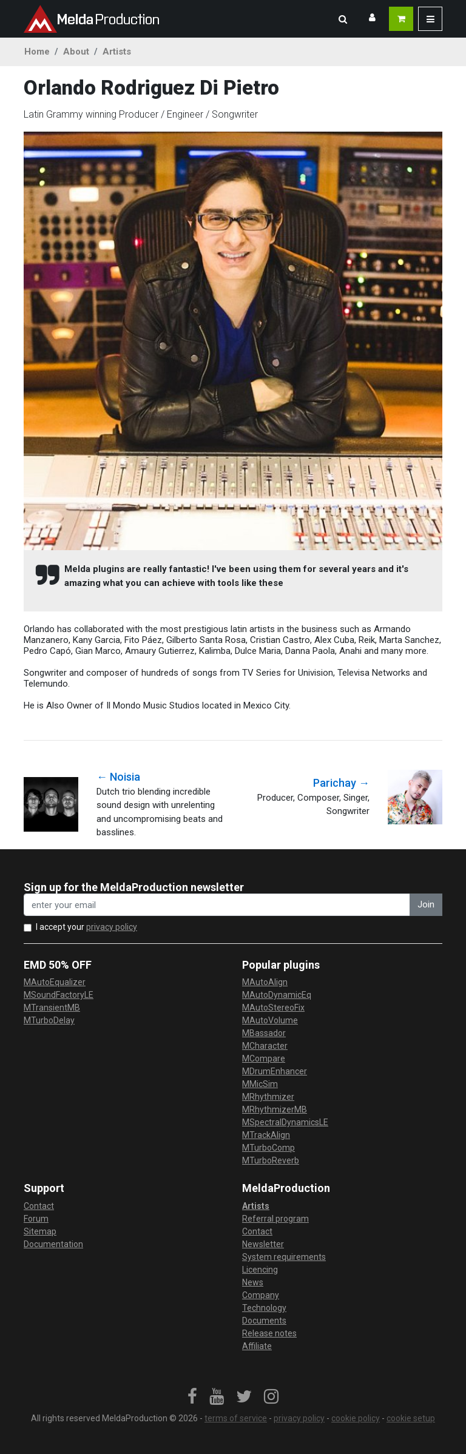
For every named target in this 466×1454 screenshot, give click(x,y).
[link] (192, 1397)
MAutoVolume (270, 1020)
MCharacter (265, 1046)
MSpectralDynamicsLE (285, 1122)
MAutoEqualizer (55, 982)
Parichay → (341, 782)
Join (425, 904)
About (76, 51)
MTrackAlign (266, 1135)
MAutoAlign (265, 982)
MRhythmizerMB (274, 1109)
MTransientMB (52, 1007)
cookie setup (411, 1418)
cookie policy (355, 1418)
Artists (117, 51)
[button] (343, 19)
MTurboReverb (270, 1160)
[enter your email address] (217, 905)
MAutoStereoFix (273, 1007)
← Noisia (118, 776)
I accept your (86, 927)
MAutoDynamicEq (276, 995)
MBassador (264, 1033)
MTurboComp (268, 1148)
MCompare (263, 1058)
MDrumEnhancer (274, 1071)
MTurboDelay (49, 1020)
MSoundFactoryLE (58, 995)
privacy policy (111, 927)
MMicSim (260, 1084)
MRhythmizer (268, 1097)
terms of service (235, 1418)
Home (37, 51)
